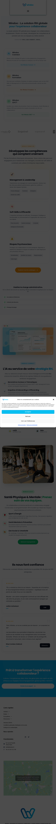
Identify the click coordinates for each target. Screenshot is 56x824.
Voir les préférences (28, 421)
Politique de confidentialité (32, 424)
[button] (53, 399)
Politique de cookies (22, 424)
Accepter (28, 412)
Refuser (28, 416)
